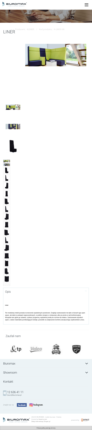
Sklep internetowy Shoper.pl (40, 421)
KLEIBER (30, 29)
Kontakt (8, 381)
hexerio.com (43, 419)
